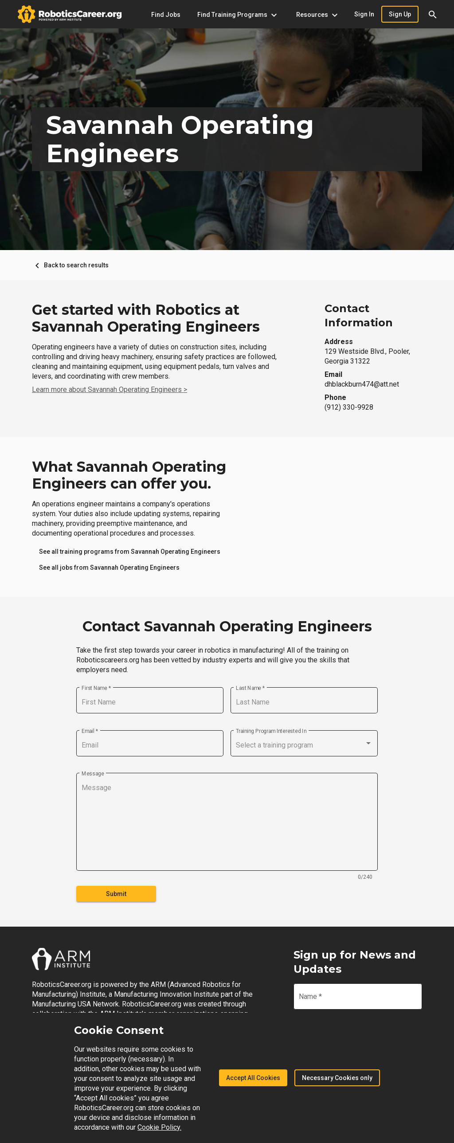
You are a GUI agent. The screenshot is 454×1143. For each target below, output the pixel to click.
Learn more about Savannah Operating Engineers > (109, 389)
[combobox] (304, 745)
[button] (433, 14)
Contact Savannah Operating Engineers (227, 626)
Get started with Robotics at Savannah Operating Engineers (146, 318)
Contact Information (359, 315)
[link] (129, 552)
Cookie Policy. (159, 1127)
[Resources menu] (316, 15)
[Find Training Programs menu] (237, 15)
